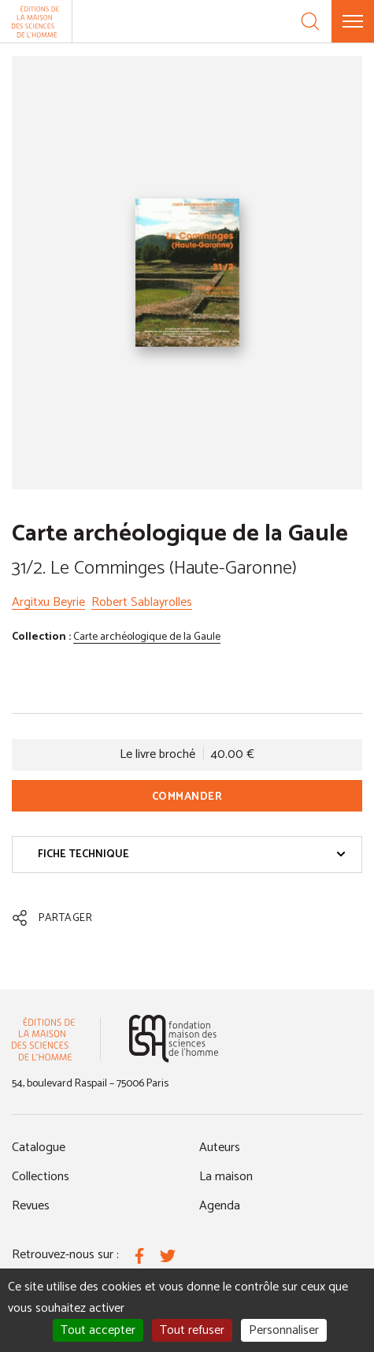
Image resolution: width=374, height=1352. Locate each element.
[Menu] (352, 21)
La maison (226, 1176)
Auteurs (219, 1147)
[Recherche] (310, 21)
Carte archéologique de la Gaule (146, 637)
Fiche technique (192, 854)
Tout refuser (192, 1330)
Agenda (219, 1205)
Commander (187, 797)
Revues (31, 1205)
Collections (40, 1176)
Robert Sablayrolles (141, 602)
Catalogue (38, 1147)
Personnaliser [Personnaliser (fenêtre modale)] (284, 1330)
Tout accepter (98, 1330)
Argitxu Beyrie (48, 602)
